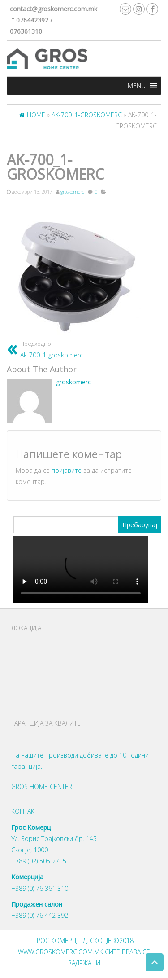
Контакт (24, 811)
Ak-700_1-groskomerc (51, 349)
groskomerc (72, 192)
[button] (137, 86)
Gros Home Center (41, 786)
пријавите (67, 470)
